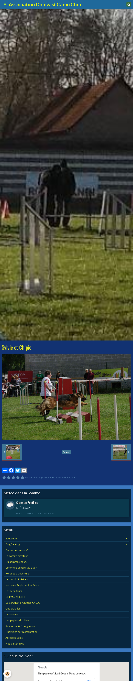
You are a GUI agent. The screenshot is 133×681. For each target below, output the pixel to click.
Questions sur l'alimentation (21, 632)
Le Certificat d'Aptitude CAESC (22, 602)
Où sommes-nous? (16, 561)
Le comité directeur (16, 556)
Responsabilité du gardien (20, 626)
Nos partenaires (14, 643)
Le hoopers (12, 614)
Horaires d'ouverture (17, 573)
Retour (66, 452)
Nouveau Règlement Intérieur (22, 585)
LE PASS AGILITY (15, 597)
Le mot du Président (17, 579)
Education (11, 538)
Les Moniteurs (13, 591)
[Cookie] (8, 674)
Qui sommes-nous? (16, 550)
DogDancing (12, 544)
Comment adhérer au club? (20, 567)
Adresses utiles (14, 637)
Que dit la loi (12, 608)
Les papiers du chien (17, 620)
